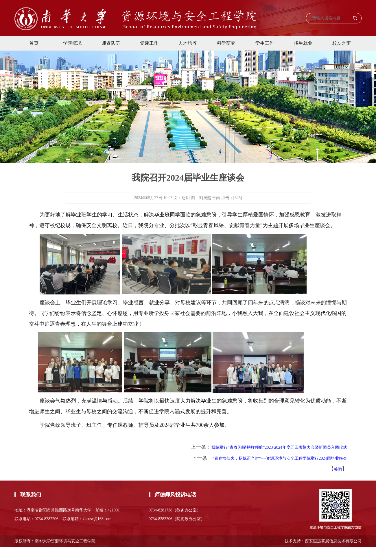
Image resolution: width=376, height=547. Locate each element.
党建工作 (149, 43)
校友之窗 (341, 43)
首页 (33, 43)
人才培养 (187, 43)
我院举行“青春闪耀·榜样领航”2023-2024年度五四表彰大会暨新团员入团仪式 (279, 447)
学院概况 (72, 43)
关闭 (338, 469)
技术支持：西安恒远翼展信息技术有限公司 (323, 541)
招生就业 (303, 43)
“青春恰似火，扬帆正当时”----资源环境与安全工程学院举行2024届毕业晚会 (280, 458)
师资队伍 (111, 43)
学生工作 (264, 43)
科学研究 (226, 43)
